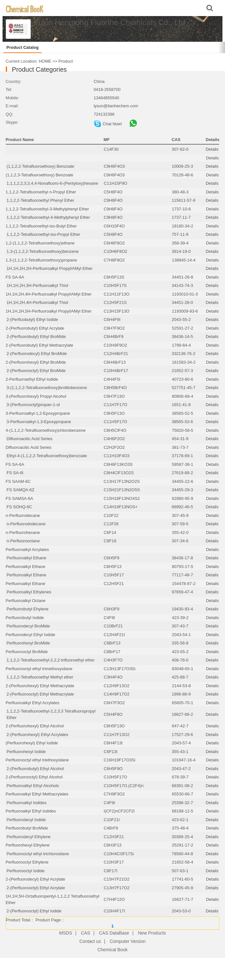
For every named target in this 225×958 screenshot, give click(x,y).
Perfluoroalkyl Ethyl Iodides (31, 811)
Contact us (90, 941)
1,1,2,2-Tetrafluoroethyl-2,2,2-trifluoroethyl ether (51, 660)
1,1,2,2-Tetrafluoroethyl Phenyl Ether (40, 200)
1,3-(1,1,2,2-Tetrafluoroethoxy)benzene (43, 251)
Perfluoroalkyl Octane (26, 600)
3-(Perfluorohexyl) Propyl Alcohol (36, 396)
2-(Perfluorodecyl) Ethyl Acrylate (35, 879)
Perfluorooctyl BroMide (27, 651)
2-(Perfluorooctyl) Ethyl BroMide (36, 370)
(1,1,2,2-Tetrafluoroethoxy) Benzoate (40, 166)
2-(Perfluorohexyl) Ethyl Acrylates (37, 734)
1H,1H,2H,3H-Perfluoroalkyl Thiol (37, 285)
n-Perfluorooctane (23, 540)
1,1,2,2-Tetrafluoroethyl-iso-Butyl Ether (41, 226)
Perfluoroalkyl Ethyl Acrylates (33, 702)
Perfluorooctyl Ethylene (27, 862)
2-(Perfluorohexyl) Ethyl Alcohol (35, 725)
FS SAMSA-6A (19, 498)
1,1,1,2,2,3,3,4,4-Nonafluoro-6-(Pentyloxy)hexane (52, 183)
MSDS (65, 933)
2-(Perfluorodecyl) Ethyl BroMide (37, 353)
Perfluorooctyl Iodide (26, 870)
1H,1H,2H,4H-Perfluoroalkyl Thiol (37, 302)
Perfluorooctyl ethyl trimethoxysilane (39, 668)
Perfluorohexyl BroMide (28, 643)
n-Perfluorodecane (23, 515)
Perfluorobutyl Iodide (25, 617)
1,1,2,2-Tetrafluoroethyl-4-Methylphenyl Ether (48, 217)
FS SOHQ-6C (19, 506)
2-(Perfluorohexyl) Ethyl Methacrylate (40, 685)
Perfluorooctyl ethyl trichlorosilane (38, 853)
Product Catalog (22, 47)
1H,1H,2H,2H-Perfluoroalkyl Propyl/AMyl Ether (50, 268)
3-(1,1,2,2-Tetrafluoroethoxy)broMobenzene (47, 387)
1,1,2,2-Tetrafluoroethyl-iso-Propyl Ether (43, 234)
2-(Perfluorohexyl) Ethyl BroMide (36, 362)
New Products (152, 933)
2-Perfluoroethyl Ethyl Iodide (32, 379)
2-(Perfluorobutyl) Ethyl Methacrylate (39, 345)
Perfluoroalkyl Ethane (26, 557)
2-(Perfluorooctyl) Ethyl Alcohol (34, 777)
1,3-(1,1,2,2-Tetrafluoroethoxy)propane (41, 260)
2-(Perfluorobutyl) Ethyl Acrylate (35, 328)
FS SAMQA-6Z (21, 489)
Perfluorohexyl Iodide (26, 751)
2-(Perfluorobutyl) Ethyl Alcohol (35, 768)
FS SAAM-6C (18, 481)
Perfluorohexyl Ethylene (28, 845)
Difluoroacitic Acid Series (30, 438)
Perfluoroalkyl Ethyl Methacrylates (37, 794)
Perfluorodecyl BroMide (28, 626)
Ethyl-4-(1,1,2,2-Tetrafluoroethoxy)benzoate (47, 455)
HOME (45, 61)
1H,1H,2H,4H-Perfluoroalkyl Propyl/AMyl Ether (49, 294)
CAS (85, 933)
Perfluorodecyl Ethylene (29, 836)
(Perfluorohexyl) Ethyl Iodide (32, 743)
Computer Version (128, 941)
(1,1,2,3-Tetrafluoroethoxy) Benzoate (39, 175)
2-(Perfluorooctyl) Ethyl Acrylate (36, 887)
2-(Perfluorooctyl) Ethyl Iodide (34, 911)
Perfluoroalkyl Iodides (26, 802)
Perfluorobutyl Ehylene (28, 609)
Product (65, 61)
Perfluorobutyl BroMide (27, 828)
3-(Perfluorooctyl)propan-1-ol (33, 404)
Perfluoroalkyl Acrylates (27, 549)
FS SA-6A (15, 277)
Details (212, 149)
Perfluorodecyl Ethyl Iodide (30, 634)
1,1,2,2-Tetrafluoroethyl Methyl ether (40, 677)
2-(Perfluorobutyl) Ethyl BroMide (36, 336)
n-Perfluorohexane (23, 532)
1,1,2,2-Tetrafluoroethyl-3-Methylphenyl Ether (47, 209)
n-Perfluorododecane (26, 523)
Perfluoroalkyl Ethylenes (29, 592)
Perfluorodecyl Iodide (26, 819)
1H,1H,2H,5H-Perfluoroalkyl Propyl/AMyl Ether (49, 311)
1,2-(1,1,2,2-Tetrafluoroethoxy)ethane (40, 243)
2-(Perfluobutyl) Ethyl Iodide (32, 319)
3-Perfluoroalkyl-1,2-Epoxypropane (38, 413)
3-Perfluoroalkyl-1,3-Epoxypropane (39, 421)
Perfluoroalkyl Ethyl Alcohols (33, 785)
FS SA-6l (15, 472)
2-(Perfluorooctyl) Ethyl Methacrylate (40, 694)
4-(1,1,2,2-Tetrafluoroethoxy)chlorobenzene (46, 430)
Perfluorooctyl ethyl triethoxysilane (37, 760)
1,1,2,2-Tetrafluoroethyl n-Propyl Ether (41, 192)
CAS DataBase (114, 933)
